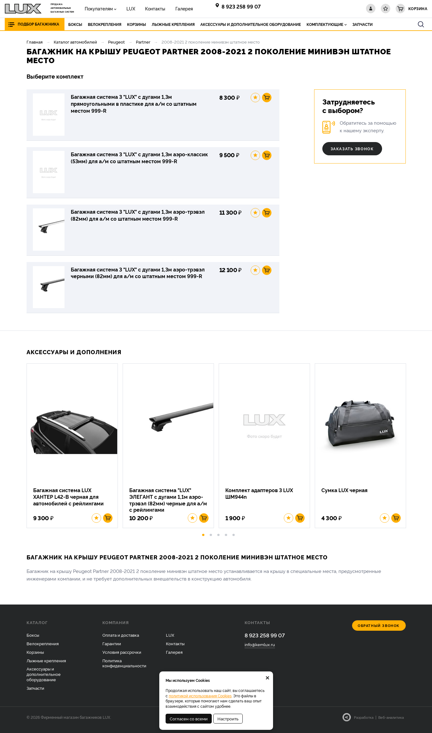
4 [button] (226, 539)
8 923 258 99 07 (241, 6)
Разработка (364, 722)
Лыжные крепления (46, 665)
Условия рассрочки (121, 657)
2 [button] (211, 539)
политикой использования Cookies (200, 695)
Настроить (228, 718)
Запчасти (35, 693)
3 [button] (218, 539)
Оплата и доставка (120, 640)
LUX (127, 8)
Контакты (150, 8)
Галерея (177, 8)
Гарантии (111, 648)
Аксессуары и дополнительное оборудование (44, 679)
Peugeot (116, 42)
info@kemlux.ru (260, 650)
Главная (35, 42)
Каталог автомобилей (75, 42)
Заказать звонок (352, 148)
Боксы (33, 640)
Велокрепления (43, 648)
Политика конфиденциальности (124, 668)
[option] (75, 449)
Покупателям (98, 8)
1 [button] (203, 539)
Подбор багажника (38, 24)
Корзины (35, 657)
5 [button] (233, 539)
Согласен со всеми (189, 718)
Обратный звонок (379, 630)
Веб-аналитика (391, 722)
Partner (143, 42)
